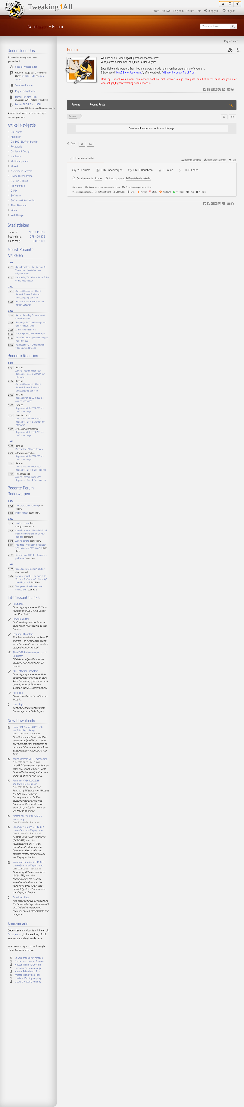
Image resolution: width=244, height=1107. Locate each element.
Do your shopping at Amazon (29, 958)
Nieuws (166, 11)
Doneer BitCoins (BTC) (26, 97)
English (229, 11)
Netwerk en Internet (21, 171)
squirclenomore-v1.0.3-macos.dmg (30, 759)
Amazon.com (15, 935)
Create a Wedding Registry (28, 978)
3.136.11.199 (37, 232)
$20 (33, 76)
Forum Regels (147, 62)
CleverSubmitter (21, 619)
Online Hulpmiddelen (22, 176)
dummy (98, 178)
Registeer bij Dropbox (25, 91)
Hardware (16, 156)
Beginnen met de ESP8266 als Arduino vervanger (29, 399)
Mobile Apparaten (20, 161)
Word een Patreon (24, 85)
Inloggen (211, 11)
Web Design (17, 215)
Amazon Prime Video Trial (27, 975)
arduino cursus (22, 523)
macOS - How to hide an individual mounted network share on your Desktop (31, 534)
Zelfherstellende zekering (138, 178)
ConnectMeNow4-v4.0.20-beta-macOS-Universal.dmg (28, 729)
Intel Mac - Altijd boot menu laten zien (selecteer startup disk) (30, 546)
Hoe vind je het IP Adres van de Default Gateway (29, 303)
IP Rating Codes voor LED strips (30, 333)
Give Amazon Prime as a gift (28, 968)
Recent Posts (97, 105)
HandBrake (18, 604)
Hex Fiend (18, 693)
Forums (75, 105)
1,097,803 (39, 241)
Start (155, 11)
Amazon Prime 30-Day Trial (28, 964)
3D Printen (16, 132)
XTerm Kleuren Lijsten (25, 329)
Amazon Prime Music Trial (27, 971)
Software (16, 195)
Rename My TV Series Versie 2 (29, 449)
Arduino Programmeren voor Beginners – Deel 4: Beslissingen (30, 468)
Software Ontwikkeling (23, 200)
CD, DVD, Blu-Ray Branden (24, 142)
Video (14, 210)
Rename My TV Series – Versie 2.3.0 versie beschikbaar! (32, 279)
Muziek (14, 166)
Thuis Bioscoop (19, 205)
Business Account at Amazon (29, 961)
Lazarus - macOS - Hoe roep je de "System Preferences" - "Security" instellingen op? (31, 579)
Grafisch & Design (20, 151)
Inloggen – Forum (45, 26)
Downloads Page (21, 897)
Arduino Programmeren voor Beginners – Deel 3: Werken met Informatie (30, 374)
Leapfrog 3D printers (23, 634)
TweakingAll (50, 7)
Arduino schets (22, 541)
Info (199, 11)
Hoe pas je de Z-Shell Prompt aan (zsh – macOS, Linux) (30, 324)
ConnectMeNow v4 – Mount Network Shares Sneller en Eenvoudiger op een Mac (28, 294)
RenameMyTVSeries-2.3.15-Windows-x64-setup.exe (26, 782)
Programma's (18, 186)
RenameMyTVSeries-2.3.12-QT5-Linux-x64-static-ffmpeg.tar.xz (29, 864)
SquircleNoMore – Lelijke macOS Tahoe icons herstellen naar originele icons (30, 270)
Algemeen (16, 137)
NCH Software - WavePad (25, 671)
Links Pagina (19, 704)
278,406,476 (37, 237)
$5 (22, 76)
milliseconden (21, 513)
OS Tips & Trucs (19, 181)
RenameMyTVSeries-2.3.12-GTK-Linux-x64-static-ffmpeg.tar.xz (29, 828)
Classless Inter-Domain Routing (30, 569)
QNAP (14, 191)
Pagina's (178, 11)
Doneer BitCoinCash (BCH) (28, 104)
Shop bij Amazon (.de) (26, 67)
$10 (27, 76)
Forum (190, 11)
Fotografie (16, 146)
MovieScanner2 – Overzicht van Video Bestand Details (29, 346)
